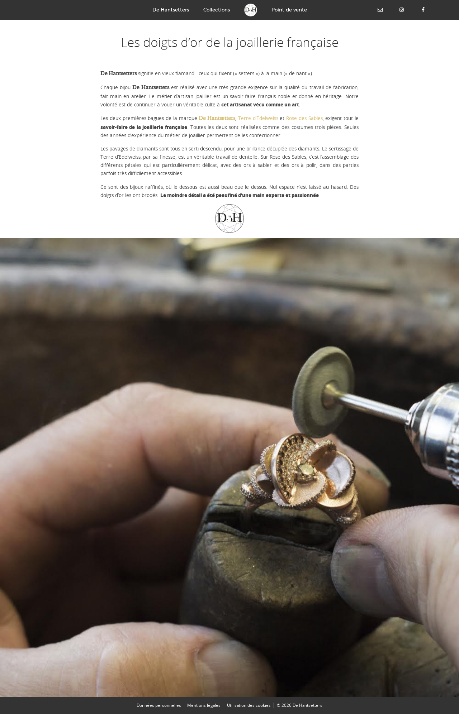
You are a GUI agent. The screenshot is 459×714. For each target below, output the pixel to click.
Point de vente (289, 9)
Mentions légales (204, 705)
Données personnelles (159, 705)
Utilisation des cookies (249, 705)
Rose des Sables (304, 118)
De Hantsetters (170, 9)
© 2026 (299, 705)
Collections (216, 9)
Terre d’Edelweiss (258, 118)
